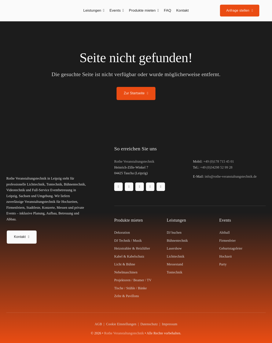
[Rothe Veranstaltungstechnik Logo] (33, 5)
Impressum (169, 324)
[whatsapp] (161, 186)
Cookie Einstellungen (121, 324)
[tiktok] (139, 186)
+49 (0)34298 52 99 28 (216, 167)
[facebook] (118, 186)
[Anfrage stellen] (239, 10)
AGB (98, 324)
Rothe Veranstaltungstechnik (134, 161)
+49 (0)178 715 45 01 (218, 161)
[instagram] (129, 186)
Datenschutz (149, 324)
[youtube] (150, 186)
